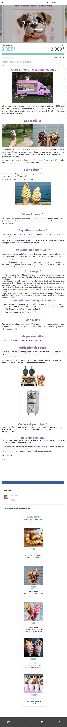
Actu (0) (12, 62)
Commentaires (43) (24, 62)
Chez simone (38, 29)
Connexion (51, 2)
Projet (5, 62)
